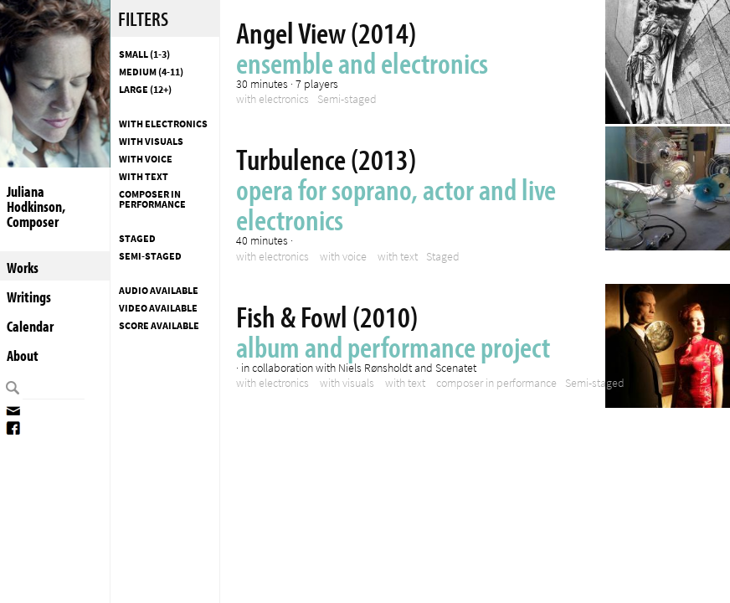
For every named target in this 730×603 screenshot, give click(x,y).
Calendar (30, 326)
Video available (158, 308)
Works (23, 267)
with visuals (151, 141)
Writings (29, 297)
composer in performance (152, 199)
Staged (137, 238)
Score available (159, 325)
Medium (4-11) (151, 72)
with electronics (163, 124)
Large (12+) (145, 89)
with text (143, 176)
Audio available (158, 290)
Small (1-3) (144, 54)
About (23, 355)
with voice (145, 159)
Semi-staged (150, 256)
